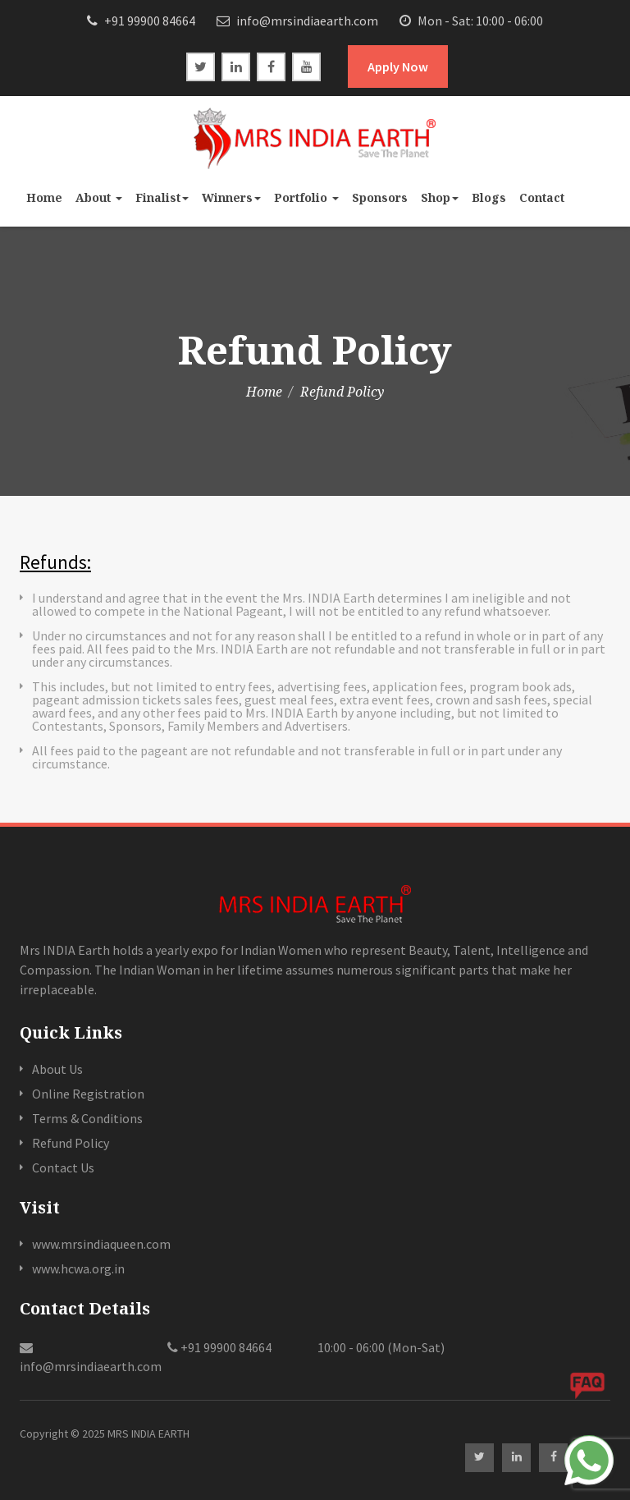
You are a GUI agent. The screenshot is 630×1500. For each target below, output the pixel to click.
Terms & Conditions (87, 1118)
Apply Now (398, 66)
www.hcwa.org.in (78, 1268)
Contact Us (63, 1167)
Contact (541, 197)
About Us (57, 1069)
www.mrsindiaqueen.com (101, 1244)
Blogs (489, 197)
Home (44, 197)
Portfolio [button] (306, 197)
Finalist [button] (162, 197)
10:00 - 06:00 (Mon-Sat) (380, 1347)
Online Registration (88, 1093)
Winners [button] (231, 197)
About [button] (98, 197)
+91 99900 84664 (141, 20)
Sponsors (380, 197)
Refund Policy (70, 1143)
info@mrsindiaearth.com (297, 20)
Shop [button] (440, 197)
